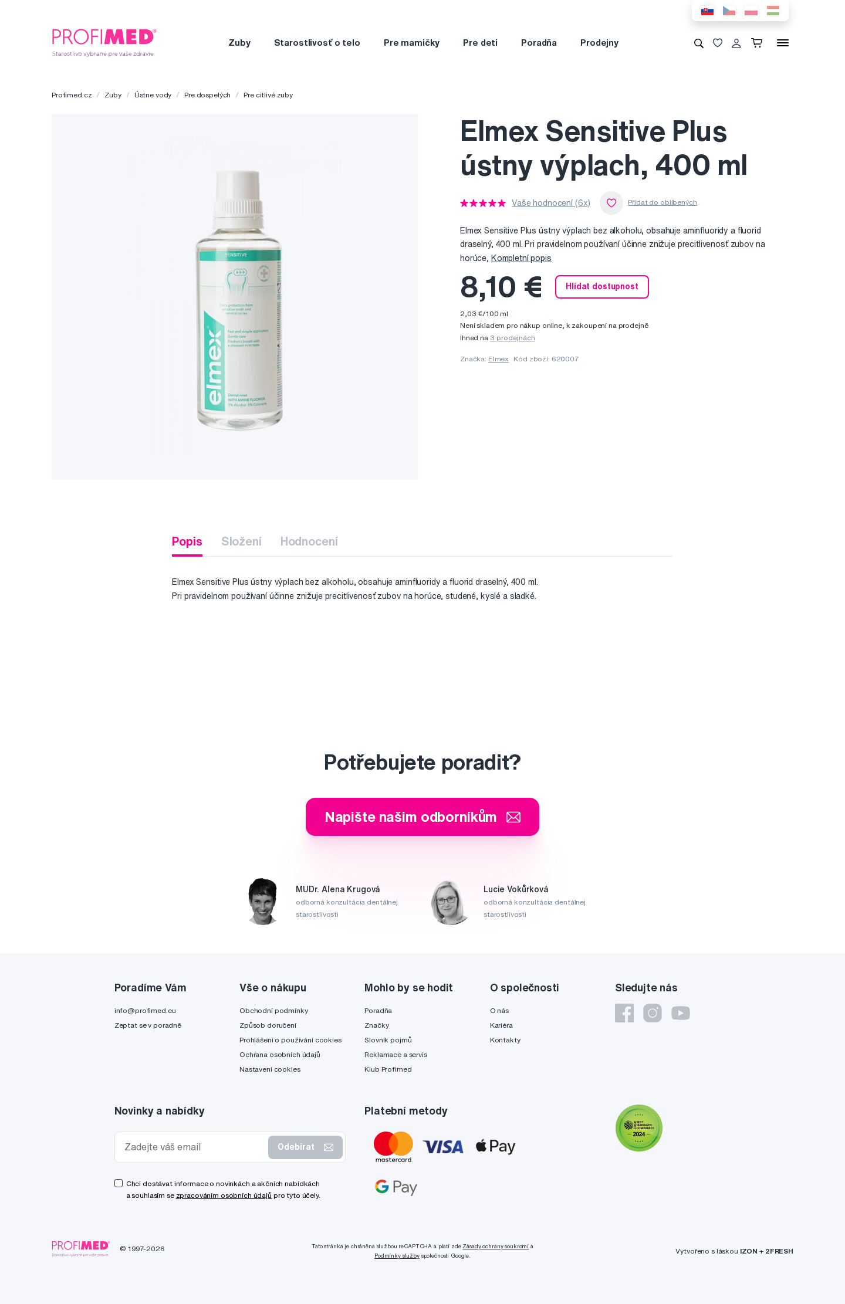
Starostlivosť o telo (317, 42)
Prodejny (599, 42)
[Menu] (783, 43)
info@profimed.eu (145, 1010)
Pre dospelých (207, 95)
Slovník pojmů (387, 1040)
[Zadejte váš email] (194, 1147)
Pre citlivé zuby (268, 95)
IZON (749, 1251)
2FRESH (779, 1251)
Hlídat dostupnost (602, 286)
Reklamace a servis (395, 1054)
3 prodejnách (512, 337)
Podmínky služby (397, 1255)
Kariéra (501, 1025)
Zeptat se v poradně (147, 1025)
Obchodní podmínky (273, 1010)
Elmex (498, 359)
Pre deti (480, 42)
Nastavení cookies (269, 1069)
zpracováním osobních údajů (224, 1195)
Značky (376, 1025)
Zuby (239, 42)
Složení (241, 541)
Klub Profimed (387, 1069)
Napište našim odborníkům (423, 817)
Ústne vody (153, 95)
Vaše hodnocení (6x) (551, 203)
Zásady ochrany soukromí (495, 1246)
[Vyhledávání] (699, 42)
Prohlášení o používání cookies (290, 1040)
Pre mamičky (412, 42)
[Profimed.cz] (104, 42)
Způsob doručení (267, 1025)
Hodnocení (309, 541)
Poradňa (539, 42)
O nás (499, 1010)
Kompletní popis (521, 258)
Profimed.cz (72, 95)
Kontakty (505, 1040)
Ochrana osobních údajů (279, 1054)
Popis (187, 541)
